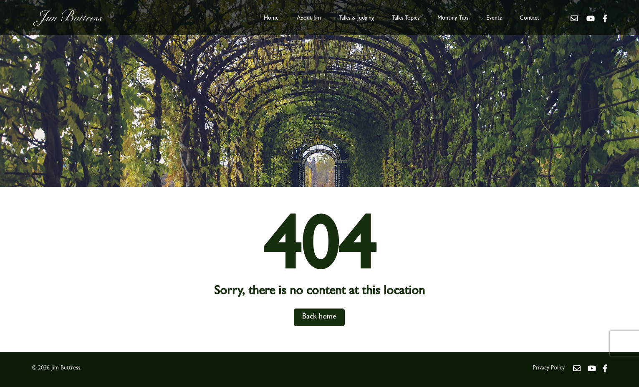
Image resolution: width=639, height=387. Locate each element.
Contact (529, 18)
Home (271, 18)
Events (494, 18)
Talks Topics (405, 18)
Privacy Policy (549, 368)
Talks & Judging (356, 18)
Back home (319, 317)
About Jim (309, 18)
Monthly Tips (452, 18)
